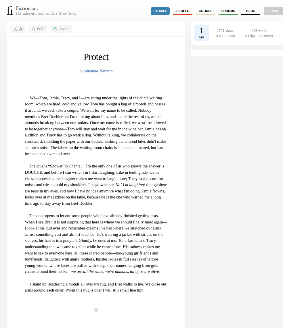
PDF (40, 29)
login (273, 11)
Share (63, 29)
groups (206, 11)
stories (160, 11)
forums (228, 11)
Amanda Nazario (98, 71)
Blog (250, 11)
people (182, 11)
